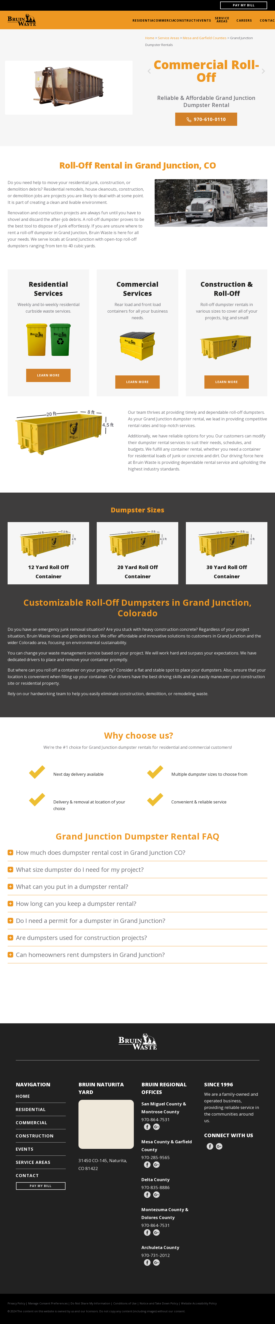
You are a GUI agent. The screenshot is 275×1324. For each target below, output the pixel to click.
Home (149, 38)
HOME (23, 1096)
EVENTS (204, 20)
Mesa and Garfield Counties (205, 38)
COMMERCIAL (165, 20)
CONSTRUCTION (188, 20)
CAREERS (244, 20)
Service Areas (168, 38)
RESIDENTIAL (144, 20)
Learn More (48, 375)
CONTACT (27, 1175)
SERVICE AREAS (222, 19)
